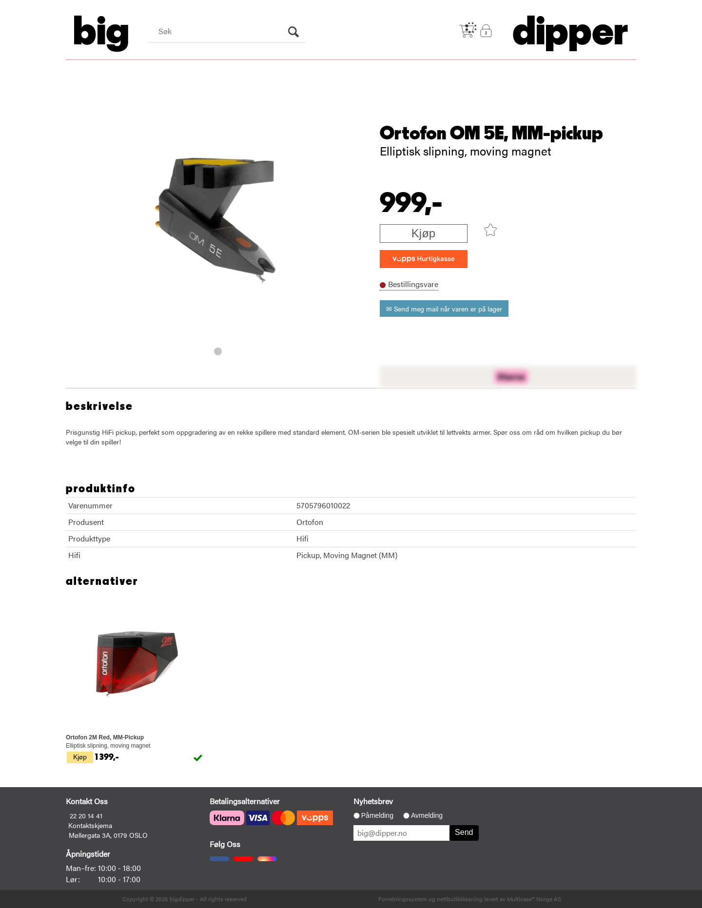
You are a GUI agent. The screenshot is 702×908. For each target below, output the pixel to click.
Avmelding (427, 815)
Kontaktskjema (90, 825)
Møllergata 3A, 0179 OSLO (108, 835)
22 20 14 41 (86, 815)
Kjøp (423, 233)
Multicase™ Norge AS (534, 898)
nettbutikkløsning (460, 898)
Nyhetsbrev (373, 801)
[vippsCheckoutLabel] (424, 259)
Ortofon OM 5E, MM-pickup (491, 133)
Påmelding (377, 815)
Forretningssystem (402, 898)
